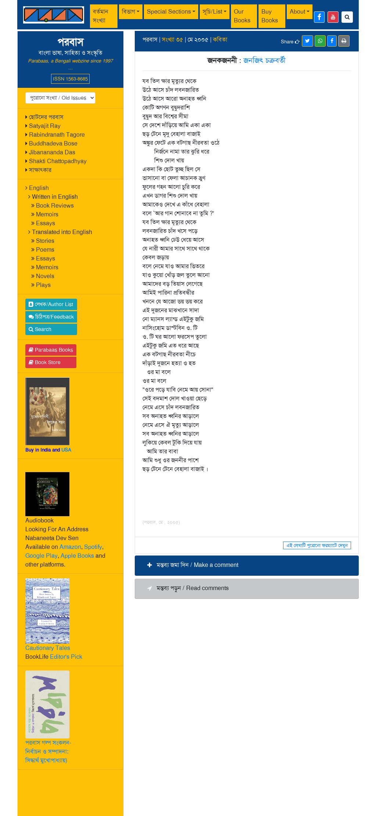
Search (40, 329)
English (39, 188)
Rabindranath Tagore (57, 135)
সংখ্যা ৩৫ (172, 39)
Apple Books (77, 556)
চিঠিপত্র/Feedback (51, 316)
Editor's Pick (66, 657)
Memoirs (47, 214)
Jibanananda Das (52, 152)
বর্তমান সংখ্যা (100, 16)
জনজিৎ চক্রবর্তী (264, 60)
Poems (45, 250)
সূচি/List (212, 11)
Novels (45, 276)
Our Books (242, 16)
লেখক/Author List (51, 304)
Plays (43, 285)
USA (66, 450)
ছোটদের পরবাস (46, 117)
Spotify (93, 547)
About (297, 11)
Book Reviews (55, 205)
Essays (45, 223)
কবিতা (220, 39)
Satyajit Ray (45, 126)
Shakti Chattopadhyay (58, 161)
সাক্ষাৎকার (40, 170)
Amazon (70, 547)
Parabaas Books (51, 349)
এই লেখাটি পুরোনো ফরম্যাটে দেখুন (317, 545)
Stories (45, 241)
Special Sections (169, 11)
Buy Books (269, 16)
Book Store (45, 362)
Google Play (41, 556)
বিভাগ (128, 11)
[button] (247, 566)
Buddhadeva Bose (53, 143)
